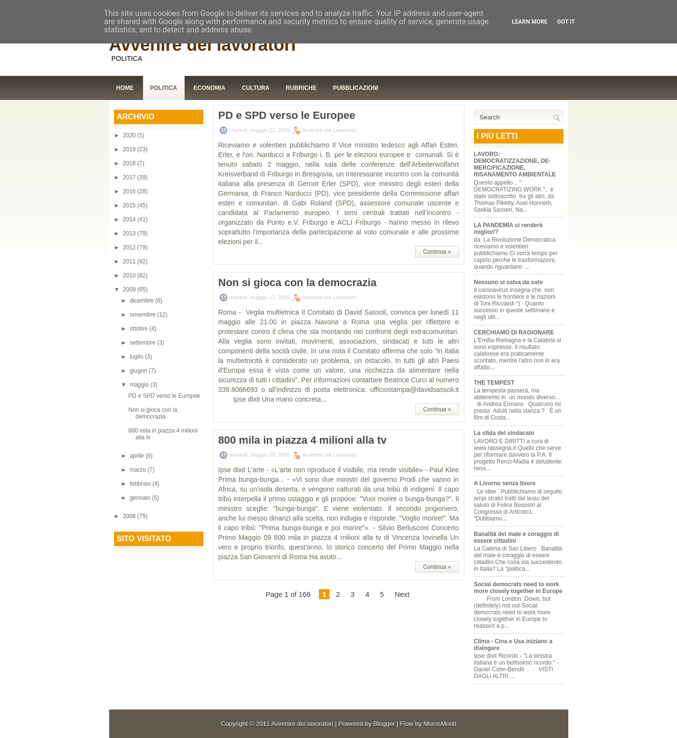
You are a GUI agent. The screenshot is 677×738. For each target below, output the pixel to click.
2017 (130, 177)
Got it (566, 21)
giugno (139, 370)
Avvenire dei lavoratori (202, 45)
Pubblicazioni (355, 88)
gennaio (141, 497)
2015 (130, 205)
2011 (130, 261)
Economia (210, 88)
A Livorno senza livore (505, 483)
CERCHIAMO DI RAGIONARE (514, 332)
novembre (143, 314)
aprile (137, 455)
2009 (130, 289)
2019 (130, 149)
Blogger (384, 723)
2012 (130, 247)
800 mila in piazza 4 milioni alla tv (302, 440)
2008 (130, 516)
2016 (130, 191)
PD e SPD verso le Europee (164, 395)
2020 (130, 135)
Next (402, 594)
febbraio (141, 483)
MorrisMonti (439, 723)
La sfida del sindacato (504, 433)
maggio (140, 384)
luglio (137, 356)
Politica (163, 88)
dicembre (142, 300)
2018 (130, 163)
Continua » (437, 251)
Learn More (529, 21)
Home (125, 88)
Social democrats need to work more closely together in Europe (518, 587)
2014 (130, 219)
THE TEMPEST (494, 382)
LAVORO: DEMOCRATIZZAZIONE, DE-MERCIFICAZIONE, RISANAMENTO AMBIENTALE (515, 164)
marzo (138, 469)
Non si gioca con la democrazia (152, 413)
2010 (130, 275)
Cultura (256, 88)
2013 (130, 233)
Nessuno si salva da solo (508, 282)
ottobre (139, 328)
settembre (143, 342)
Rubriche (301, 88)
